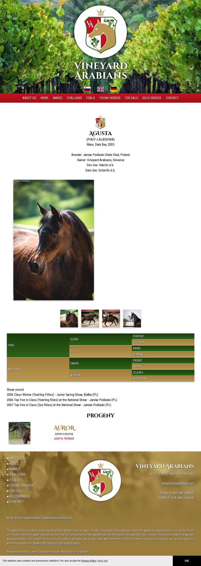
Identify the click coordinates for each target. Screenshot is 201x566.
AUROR (64, 428)
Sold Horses (151, 98)
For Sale (131, 98)
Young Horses (109, 98)
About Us (29, 98)
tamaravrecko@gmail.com (177, 483)
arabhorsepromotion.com (58, 517)
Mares (57, 98)
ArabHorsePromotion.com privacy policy (56, 543)
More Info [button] (103, 560)
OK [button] (187, 560)
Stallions (74, 98)
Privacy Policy (89, 560)
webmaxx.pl (34, 517)
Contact (172, 98)
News (44, 98)
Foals (90, 98)
